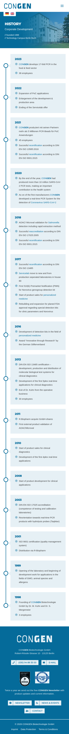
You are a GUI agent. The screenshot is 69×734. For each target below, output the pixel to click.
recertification (35, 145)
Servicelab (24, 273)
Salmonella (53, 222)
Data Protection (28, 729)
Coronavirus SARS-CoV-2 (43, 202)
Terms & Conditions (48, 729)
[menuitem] (7, 13)
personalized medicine (30, 335)
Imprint (14, 729)
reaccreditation (36, 231)
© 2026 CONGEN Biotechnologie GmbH (34, 724)
